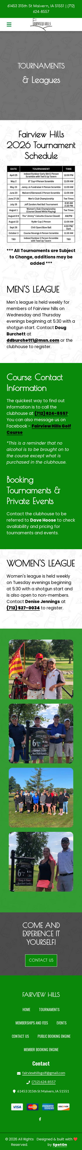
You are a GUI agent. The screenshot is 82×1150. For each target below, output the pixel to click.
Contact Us (21, 1036)
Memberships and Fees (33, 1023)
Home (28, 1009)
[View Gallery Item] (41, 669)
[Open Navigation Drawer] (8, 24)
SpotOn (60, 1144)
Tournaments (50, 1009)
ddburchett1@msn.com (33, 340)
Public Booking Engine (55, 1036)
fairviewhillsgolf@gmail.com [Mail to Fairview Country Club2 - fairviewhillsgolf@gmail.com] (43, 1073)
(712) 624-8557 (51, 413)
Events (63, 1023)
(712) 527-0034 (23, 608)
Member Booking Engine (42, 1049)
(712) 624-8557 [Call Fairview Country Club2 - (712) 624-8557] (44, 1082)
